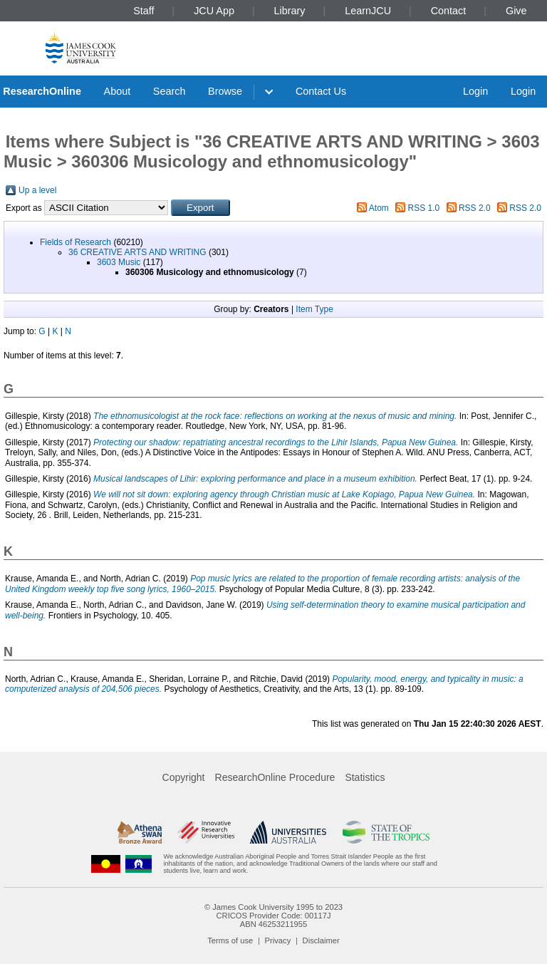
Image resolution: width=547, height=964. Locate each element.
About (117, 91)
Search (169, 91)
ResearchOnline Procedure (275, 777)
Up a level (37, 190)
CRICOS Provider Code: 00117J (273, 915)
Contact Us (321, 91)
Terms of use (230, 940)
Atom (379, 208)
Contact (449, 10)
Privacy (278, 940)
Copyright (183, 777)
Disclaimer (321, 940)
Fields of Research (75, 242)
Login (475, 91)
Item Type (314, 309)
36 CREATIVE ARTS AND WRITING (137, 252)
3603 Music (118, 262)
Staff (143, 10)
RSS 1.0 (424, 208)
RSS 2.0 (475, 208)
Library (290, 10)
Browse (225, 91)
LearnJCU (368, 10)
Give (516, 10)
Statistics (365, 777)
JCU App (214, 10)
